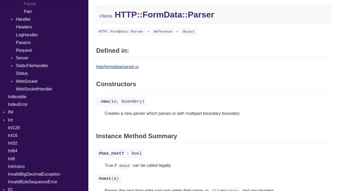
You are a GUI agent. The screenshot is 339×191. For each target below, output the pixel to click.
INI (10, 112)
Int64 (13, 151)
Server (22, 58)
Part (28, 11)
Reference (163, 32)
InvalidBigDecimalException (34, 174)
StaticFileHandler (32, 65)
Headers (24, 27)
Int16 (13, 135)
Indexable (17, 96)
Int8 (11, 159)
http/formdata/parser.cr (117, 66)
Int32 (13, 143)
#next (124, 166)
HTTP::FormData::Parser (121, 32)
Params (23, 42)
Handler (23, 19)
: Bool (120, 153)
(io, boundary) (122, 101)
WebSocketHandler (34, 89)
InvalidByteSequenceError (32, 182)
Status (22, 73)
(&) (109, 178)
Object (189, 32)
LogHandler (27, 35)
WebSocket (27, 81)
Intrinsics (16, 166)
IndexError (18, 104)
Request (24, 50)
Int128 (14, 127)
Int (10, 120)
